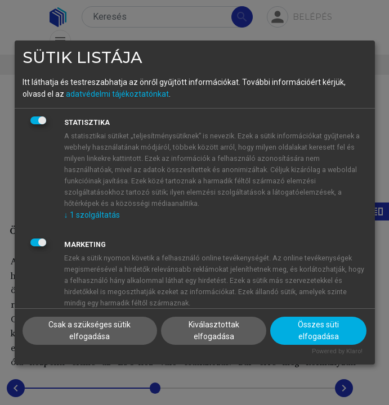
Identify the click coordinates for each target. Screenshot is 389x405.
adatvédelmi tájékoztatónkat (117, 93)
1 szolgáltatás (92, 214)
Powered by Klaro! (337, 351)
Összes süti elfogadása (318, 330)
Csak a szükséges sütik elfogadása (89, 330)
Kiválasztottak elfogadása (214, 330)
